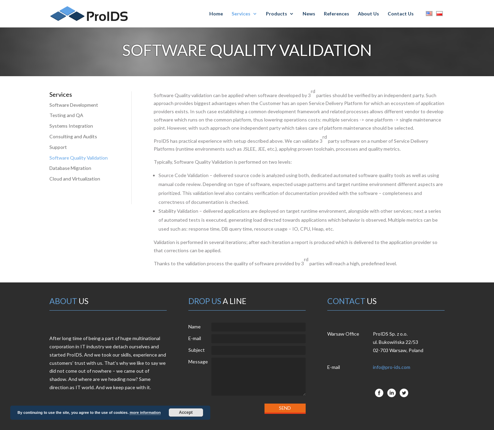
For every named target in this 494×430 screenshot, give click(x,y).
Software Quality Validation (78, 158)
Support (58, 147)
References (336, 13)
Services (241, 13)
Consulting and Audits (73, 136)
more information (145, 412)
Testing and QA (66, 115)
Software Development (74, 105)
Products (276, 13)
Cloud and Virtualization (75, 179)
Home (216, 13)
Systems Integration (71, 126)
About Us (368, 13)
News (309, 13)
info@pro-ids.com (391, 367)
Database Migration (70, 168)
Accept (186, 412)
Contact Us (401, 13)
